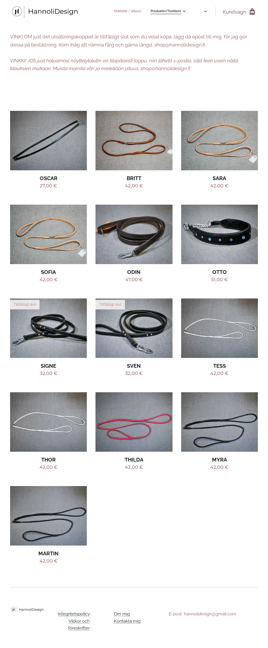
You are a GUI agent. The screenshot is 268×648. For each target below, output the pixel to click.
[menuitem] (176, 12)
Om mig (122, 614)
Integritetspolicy (73, 614)
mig (136, 620)
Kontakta (123, 620)
